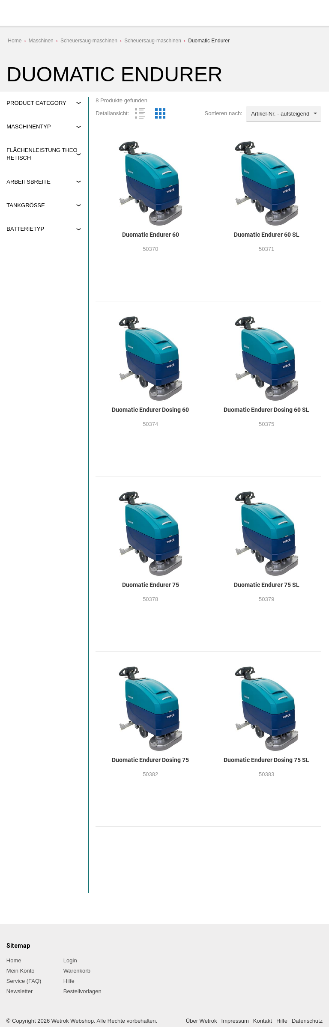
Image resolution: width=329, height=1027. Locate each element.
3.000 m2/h (28, 188)
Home (14, 41)
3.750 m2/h (28, 198)
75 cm (21, 242)
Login (70, 960)
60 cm (21, 232)
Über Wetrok (201, 1021)
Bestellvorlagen (82, 991)
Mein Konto (20, 970)
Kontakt (262, 1021)
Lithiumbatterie (32, 320)
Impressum (235, 1021)
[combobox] (283, 114)
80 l (18, 276)
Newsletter (19, 991)
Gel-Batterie (29, 310)
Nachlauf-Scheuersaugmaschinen (43, 146)
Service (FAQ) (24, 981)
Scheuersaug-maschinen (88, 41)
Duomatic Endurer (209, 41)
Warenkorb (76, 970)
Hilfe (69, 981)
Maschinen (41, 41)
